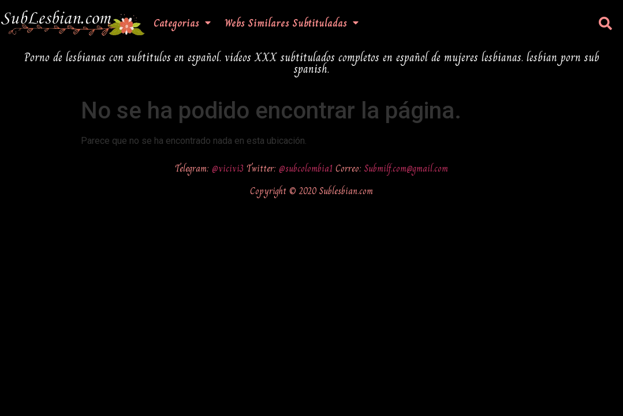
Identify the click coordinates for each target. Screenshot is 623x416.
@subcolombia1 (307, 168)
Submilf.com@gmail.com (406, 168)
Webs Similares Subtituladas (292, 23)
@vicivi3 (229, 168)
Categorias (182, 23)
